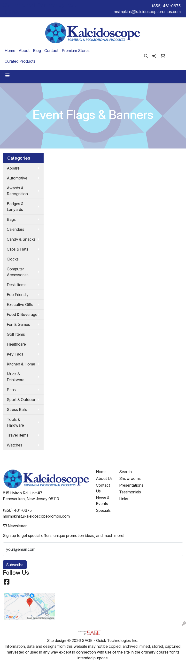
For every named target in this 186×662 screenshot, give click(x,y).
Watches (14, 445)
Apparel (13, 168)
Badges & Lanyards (15, 206)
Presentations (128, 485)
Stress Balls (17, 409)
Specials (103, 510)
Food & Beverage (22, 314)
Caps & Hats (17, 249)
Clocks (13, 259)
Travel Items (17, 435)
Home (10, 50)
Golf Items (16, 334)
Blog (37, 50)
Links (123, 498)
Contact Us (103, 488)
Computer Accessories (18, 272)
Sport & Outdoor (21, 399)
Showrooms (128, 478)
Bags (11, 219)
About (24, 50)
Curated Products (20, 61)
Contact (51, 50)
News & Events (102, 500)
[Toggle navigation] (7, 75)
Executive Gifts (20, 304)
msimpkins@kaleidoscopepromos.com (147, 11)
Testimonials (128, 492)
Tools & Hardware (15, 422)
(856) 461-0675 (166, 5)
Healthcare (16, 344)
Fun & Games (18, 324)
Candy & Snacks (21, 239)
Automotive (17, 178)
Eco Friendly (18, 294)
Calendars (15, 229)
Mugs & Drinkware (15, 377)
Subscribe (14, 564)
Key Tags (15, 354)
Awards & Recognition (17, 191)
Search (125, 471)
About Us (104, 478)
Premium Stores (76, 50)
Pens (11, 389)
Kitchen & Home (21, 364)
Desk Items (16, 284)
